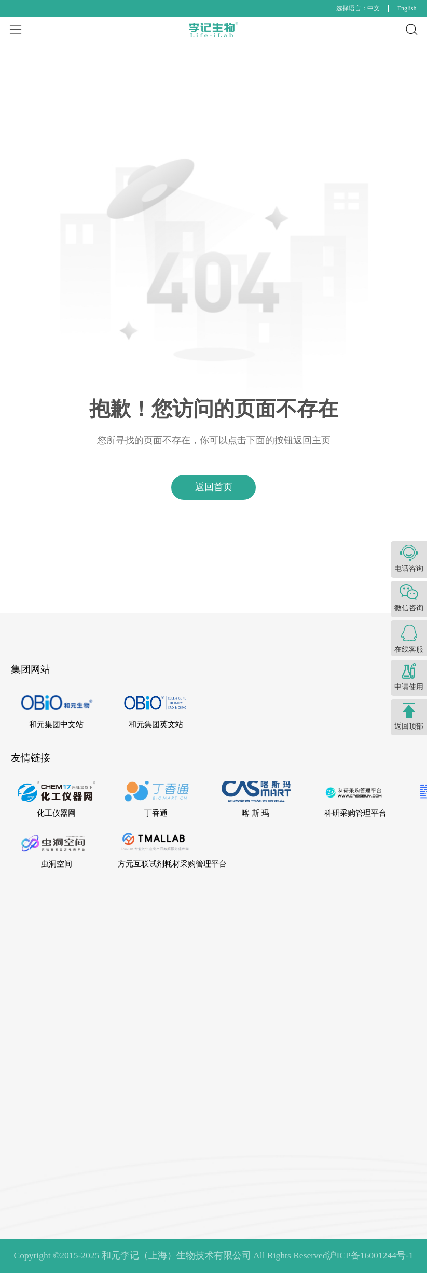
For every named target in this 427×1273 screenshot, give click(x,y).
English (407, 8)
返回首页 (213, 487)
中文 (373, 8)
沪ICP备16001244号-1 (370, 1255)
